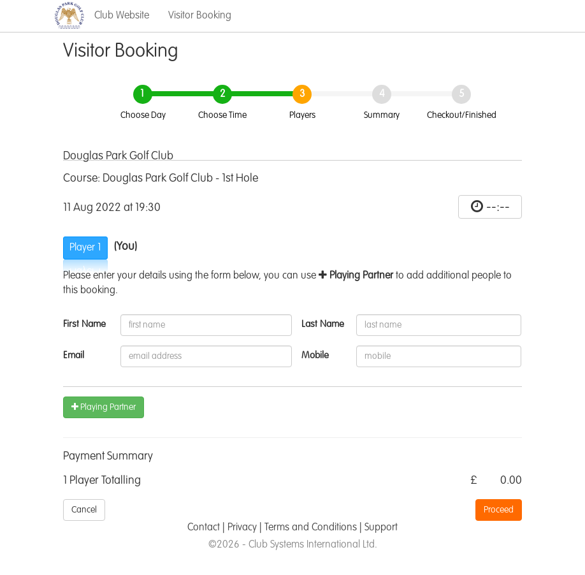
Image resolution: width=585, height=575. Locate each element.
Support (381, 528)
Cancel (84, 510)
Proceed (499, 510)
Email (73, 355)
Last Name (322, 324)
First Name (84, 324)
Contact (203, 528)
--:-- (498, 207)
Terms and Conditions (310, 528)
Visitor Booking (199, 16)
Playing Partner (103, 407)
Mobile (315, 355)
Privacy (242, 528)
